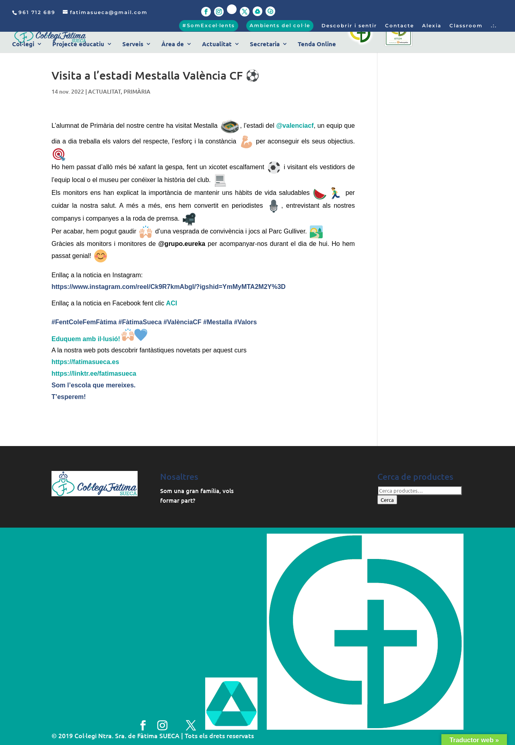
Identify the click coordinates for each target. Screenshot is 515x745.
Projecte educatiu (78, 44)
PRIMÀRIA (137, 91)
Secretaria (265, 44)
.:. (494, 26)
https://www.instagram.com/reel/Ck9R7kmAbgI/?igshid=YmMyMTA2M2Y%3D (169, 286)
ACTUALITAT (104, 91)
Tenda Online (317, 44)
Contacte (399, 26)
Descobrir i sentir (349, 26)
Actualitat (217, 44)
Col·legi (23, 44)
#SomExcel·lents (208, 26)
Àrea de (172, 44)
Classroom (466, 26)
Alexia (431, 26)
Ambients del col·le (279, 26)
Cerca (387, 499)
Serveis (132, 44)
